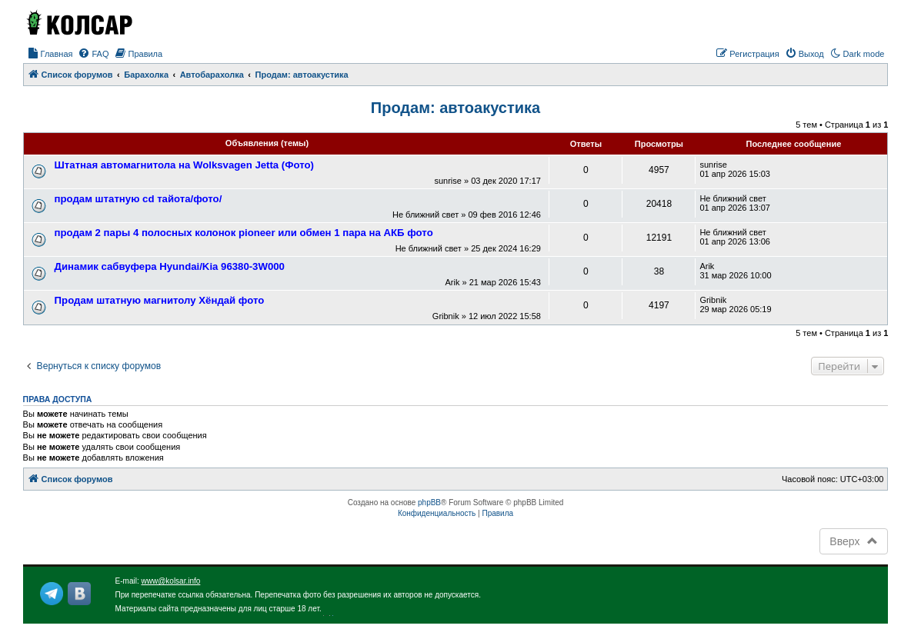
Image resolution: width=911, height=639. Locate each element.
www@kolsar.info (171, 581)
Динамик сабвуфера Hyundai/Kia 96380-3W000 (170, 266)
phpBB (429, 502)
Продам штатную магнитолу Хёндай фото (160, 300)
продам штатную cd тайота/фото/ (138, 199)
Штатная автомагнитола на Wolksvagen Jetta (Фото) (184, 165)
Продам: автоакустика (455, 107)
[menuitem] (50, 54)
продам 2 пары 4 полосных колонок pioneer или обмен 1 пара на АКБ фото (244, 232)
